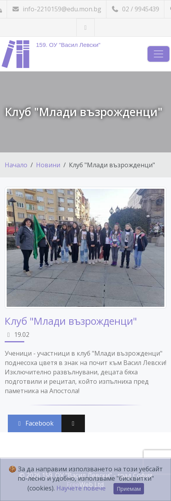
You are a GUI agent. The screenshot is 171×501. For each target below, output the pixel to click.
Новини (48, 165)
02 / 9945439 (135, 9)
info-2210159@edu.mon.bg (56, 9)
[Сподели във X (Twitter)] (73, 423)
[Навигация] (158, 54)
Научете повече (81, 488)
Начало (16, 165)
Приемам (129, 488)
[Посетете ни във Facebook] (85, 27)
